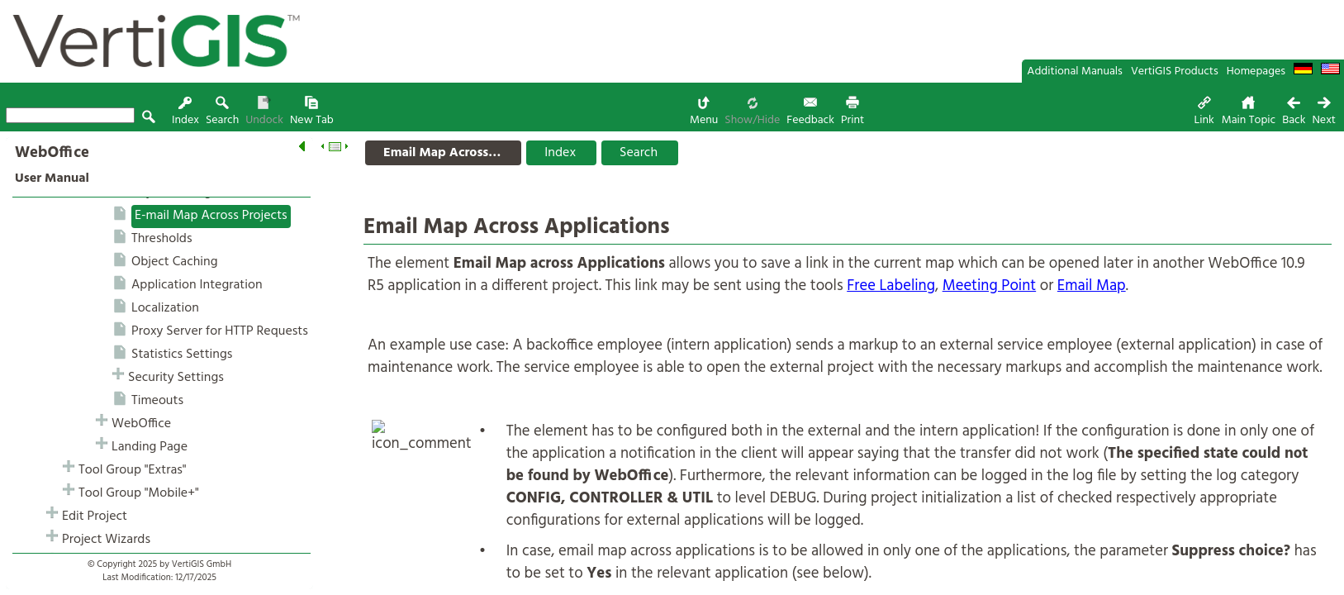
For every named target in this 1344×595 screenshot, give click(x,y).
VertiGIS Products (1174, 71)
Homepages (1256, 71)
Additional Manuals (1075, 71)
